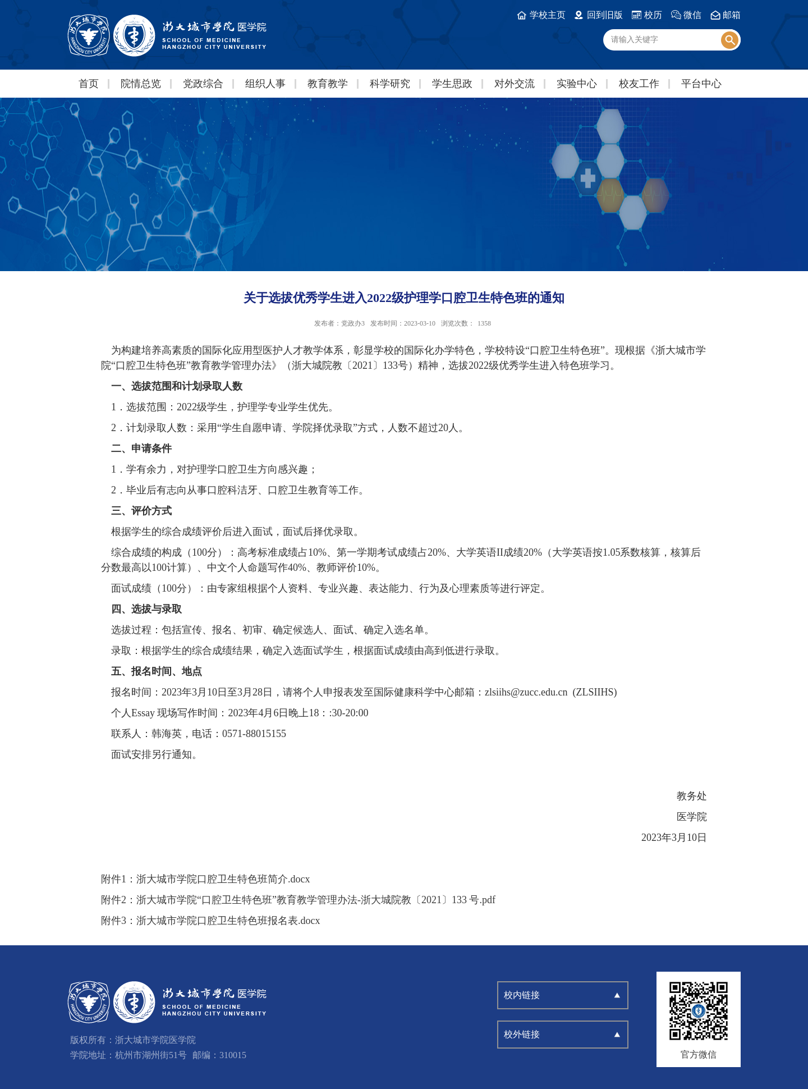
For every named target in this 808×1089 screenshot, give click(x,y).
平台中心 (701, 83)
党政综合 (203, 83)
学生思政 (452, 83)
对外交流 (514, 83)
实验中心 (577, 83)
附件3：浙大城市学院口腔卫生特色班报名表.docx (210, 920)
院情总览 (141, 83)
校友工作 (639, 83)
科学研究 (390, 83)
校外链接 (522, 1034)
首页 (89, 83)
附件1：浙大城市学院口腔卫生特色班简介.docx (205, 879)
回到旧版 (605, 15)
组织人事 (265, 83)
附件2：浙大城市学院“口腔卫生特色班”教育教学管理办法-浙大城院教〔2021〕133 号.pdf (298, 899)
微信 (692, 15)
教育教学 (327, 83)
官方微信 (699, 1054)
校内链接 (522, 995)
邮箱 (732, 15)
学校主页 (548, 15)
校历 (653, 15)
